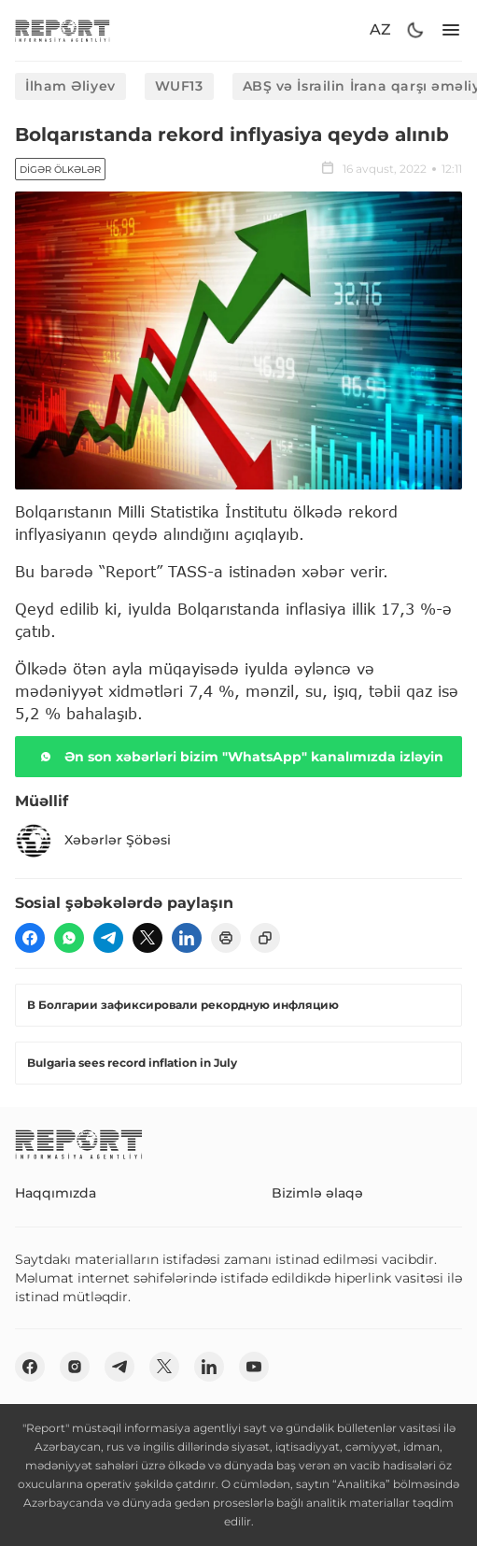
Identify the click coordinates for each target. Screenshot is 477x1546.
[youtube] (254, 1367)
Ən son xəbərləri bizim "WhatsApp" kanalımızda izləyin (239, 756)
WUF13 (179, 86)
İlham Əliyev (70, 86)
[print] (226, 938)
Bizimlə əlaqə (317, 1192)
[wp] (69, 938)
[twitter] (147, 938)
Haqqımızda (55, 1192)
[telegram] (108, 938)
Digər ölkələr (60, 169)
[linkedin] (187, 938)
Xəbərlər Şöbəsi (93, 840)
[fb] (30, 938)
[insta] (75, 1367)
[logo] (62, 30)
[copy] (265, 938)
